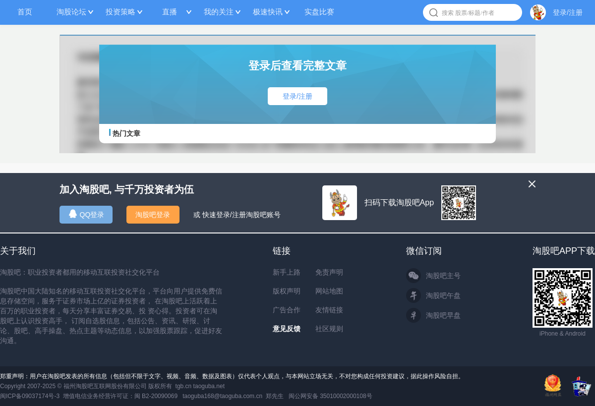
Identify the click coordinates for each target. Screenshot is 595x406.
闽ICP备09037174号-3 (30, 396)
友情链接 (329, 310)
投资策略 (120, 11)
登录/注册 (568, 12)
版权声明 (286, 291)
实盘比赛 (319, 11)
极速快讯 (268, 11)
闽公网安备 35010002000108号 (330, 396)
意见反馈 (286, 329)
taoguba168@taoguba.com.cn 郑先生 (233, 396)
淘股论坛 (71, 11)
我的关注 (219, 11)
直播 (169, 11)
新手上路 (286, 272)
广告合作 (286, 310)
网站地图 (329, 291)
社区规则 (329, 329)
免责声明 (329, 272)
